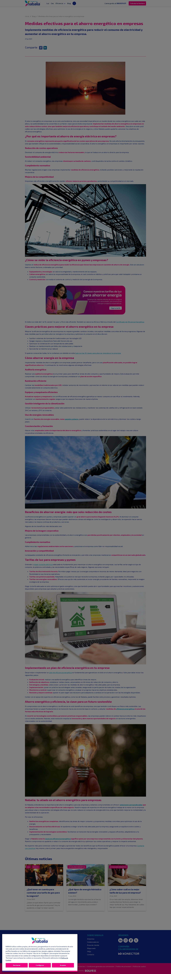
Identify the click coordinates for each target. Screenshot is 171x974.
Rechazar (16, 965)
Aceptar (63, 965)
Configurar (40, 965)
